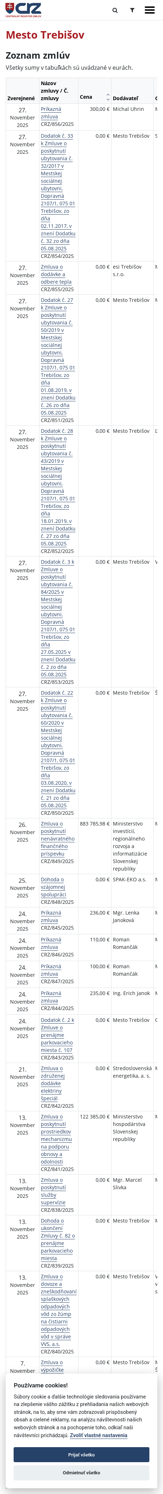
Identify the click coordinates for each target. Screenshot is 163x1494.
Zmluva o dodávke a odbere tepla (56, 274)
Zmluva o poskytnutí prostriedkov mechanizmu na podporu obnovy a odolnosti (56, 1139)
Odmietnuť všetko (81, 1472)
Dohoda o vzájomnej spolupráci (53, 887)
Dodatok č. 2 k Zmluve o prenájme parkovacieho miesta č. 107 (57, 1035)
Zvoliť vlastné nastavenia (98, 1435)
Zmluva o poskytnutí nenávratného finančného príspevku (58, 838)
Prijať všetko (81, 1455)
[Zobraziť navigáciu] (149, 10)
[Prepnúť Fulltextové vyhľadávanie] (115, 10)
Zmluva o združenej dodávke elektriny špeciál (53, 1083)
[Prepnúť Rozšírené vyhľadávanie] (132, 10)
